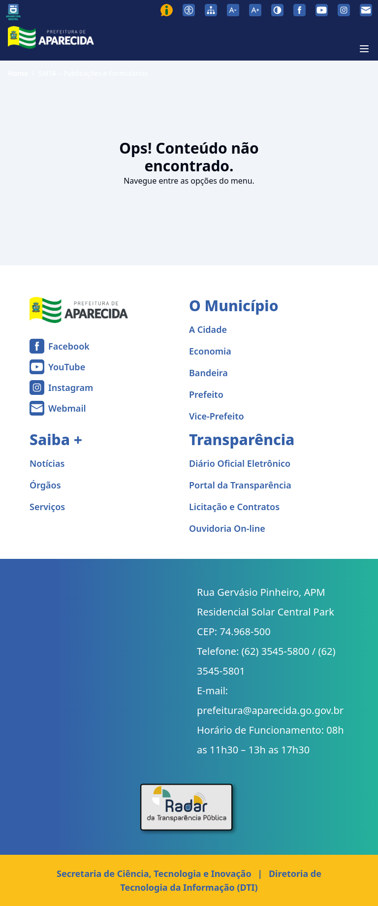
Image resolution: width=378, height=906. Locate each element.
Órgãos (45, 485)
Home (18, 73)
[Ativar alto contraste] (277, 10)
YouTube (66, 367)
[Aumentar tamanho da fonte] (255, 10)
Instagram (70, 387)
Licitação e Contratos (234, 507)
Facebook (69, 346)
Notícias (47, 463)
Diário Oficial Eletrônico (239, 463)
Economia (210, 351)
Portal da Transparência (240, 485)
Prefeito (206, 394)
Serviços (47, 507)
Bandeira (208, 373)
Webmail (67, 408)
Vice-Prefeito (216, 416)
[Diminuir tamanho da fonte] (233, 10)
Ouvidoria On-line (227, 528)
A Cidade (208, 329)
